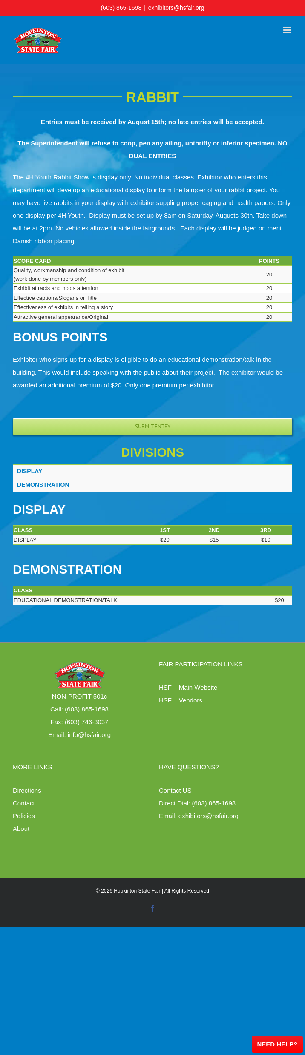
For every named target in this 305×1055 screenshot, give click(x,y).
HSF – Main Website (188, 687)
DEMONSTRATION (43, 484)
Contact (24, 803)
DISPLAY (29, 471)
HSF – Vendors (180, 700)
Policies (24, 815)
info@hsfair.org (89, 734)
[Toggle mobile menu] (287, 30)
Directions (27, 790)
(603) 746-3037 (87, 721)
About (21, 828)
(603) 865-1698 (121, 7)
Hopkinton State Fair (137, 891)
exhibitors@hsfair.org (176, 7)
